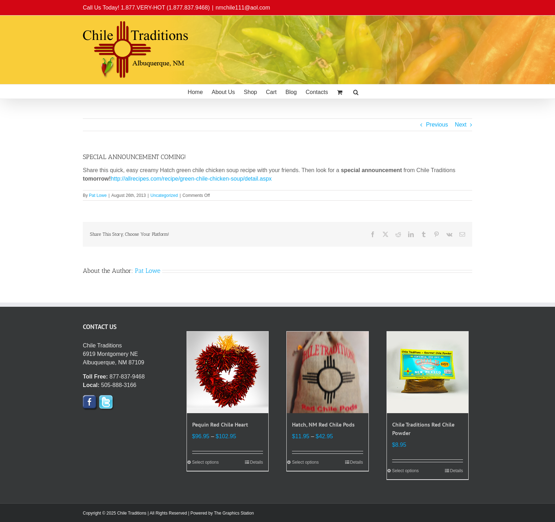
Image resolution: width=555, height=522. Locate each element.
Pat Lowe (98, 195)
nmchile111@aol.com (243, 8)
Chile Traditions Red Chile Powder (423, 428)
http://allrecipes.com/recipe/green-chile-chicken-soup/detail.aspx (191, 179)
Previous (437, 125)
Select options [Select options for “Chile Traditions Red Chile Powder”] (405, 470)
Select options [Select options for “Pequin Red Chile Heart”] (205, 462)
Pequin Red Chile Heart (220, 424)
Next (461, 125)
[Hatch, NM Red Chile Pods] (327, 372)
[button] (356, 91)
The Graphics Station (234, 513)
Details (256, 462)
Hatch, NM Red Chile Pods (323, 424)
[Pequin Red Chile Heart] (228, 372)
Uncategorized (164, 195)
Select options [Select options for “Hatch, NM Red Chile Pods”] (305, 462)
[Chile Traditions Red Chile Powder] (428, 372)
